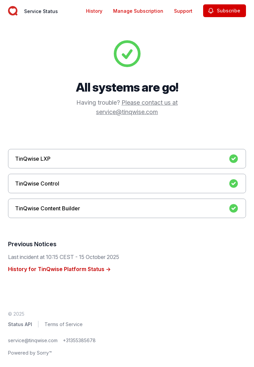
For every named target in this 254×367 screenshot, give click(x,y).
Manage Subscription (138, 11)
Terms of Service (64, 324)
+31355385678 (79, 340)
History (94, 11)
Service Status (41, 11)
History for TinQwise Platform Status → (59, 269)
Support (183, 11)
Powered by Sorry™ (30, 353)
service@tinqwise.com (33, 340)
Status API (20, 324)
